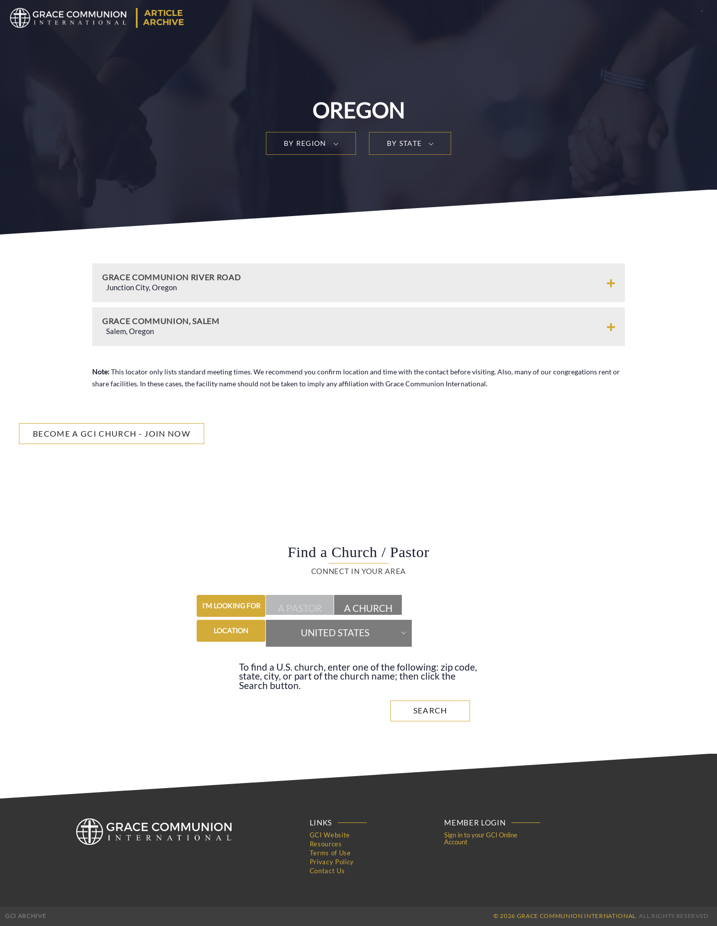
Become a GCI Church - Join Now (111, 433)
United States (335, 632)
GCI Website (330, 835)
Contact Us (327, 871)
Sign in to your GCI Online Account (480, 838)
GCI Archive (25, 916)
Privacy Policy (332, 862)
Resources (326, 844)
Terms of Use (330, 853)
